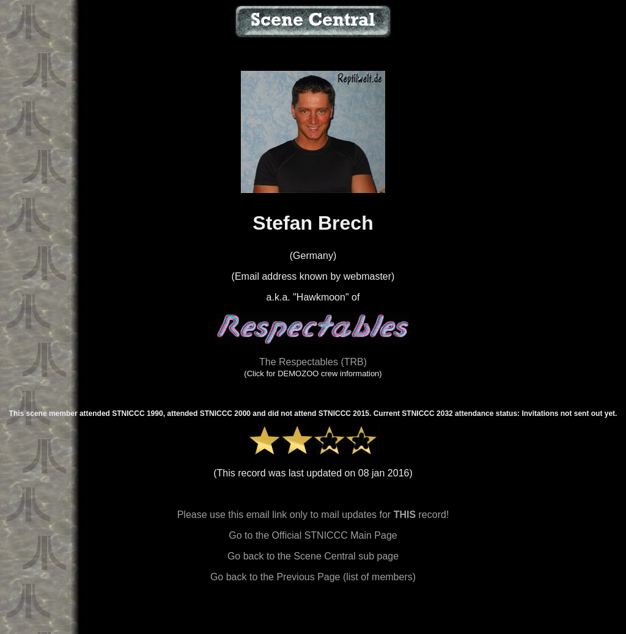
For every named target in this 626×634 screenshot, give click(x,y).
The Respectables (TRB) (313, 362)
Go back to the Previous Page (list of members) (313, 577)
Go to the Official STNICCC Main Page (313, 535)
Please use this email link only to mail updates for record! (313, 514)
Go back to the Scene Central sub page (313, 556)
